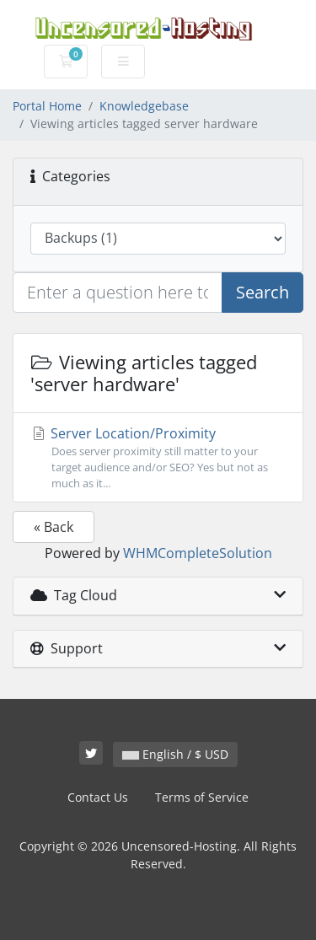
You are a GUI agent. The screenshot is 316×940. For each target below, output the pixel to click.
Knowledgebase (144, 106)
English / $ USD (175, 754)
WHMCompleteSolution (197, 553)
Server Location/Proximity (158, 458)
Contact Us (97, 797)
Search (262, 292)
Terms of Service (202, 797)
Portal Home (47, 106)
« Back (53, 527)
